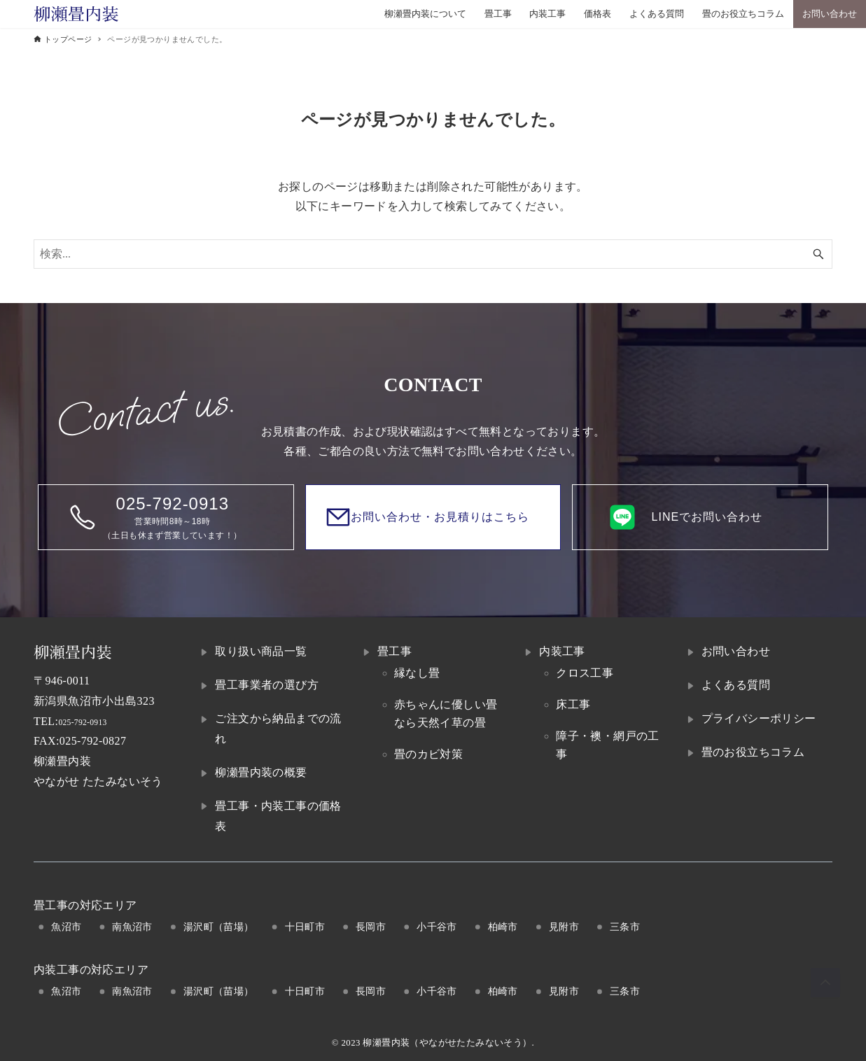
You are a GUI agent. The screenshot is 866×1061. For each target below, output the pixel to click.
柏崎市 (503, 926)
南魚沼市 (132, 926)
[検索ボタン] (818, 254)
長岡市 (371, 926)
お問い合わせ (735, 651)
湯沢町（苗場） (218, 926)
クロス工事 (584, 673)
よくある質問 (735, 685)
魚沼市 (66, 926)
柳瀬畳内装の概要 (261, 772)
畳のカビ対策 (428, 754)
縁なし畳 (417, 673)
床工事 (573, 704)
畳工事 (394, 651)
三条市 (625, 926)
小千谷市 (437, 926)
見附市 (564, 926)
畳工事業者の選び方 (267, 685)
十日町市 (305, 926)
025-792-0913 (91, 721)
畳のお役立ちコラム (753, 752)
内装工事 (562, 651)
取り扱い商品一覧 (261, 651)
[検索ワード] (433, 254)
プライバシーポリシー (758, 718)
